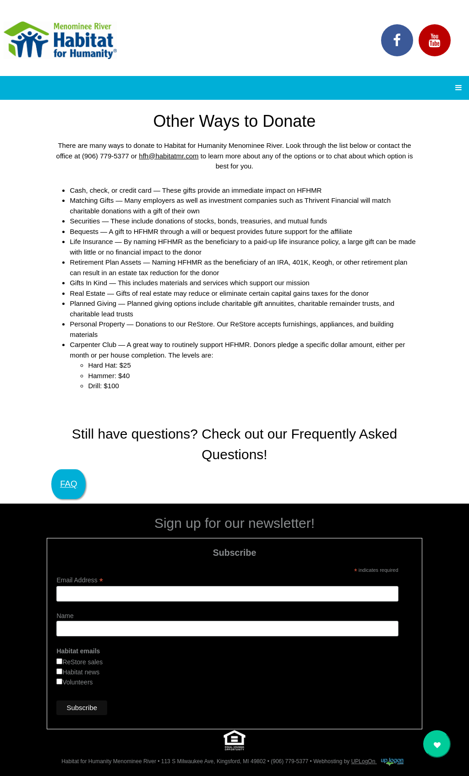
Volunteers (77, 682)
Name (64, 615)
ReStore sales (82, 662)
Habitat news (80, 672)
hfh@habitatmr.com (168, 156)
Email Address (79, 580)
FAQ (68, 483)
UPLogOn (377, 761)
